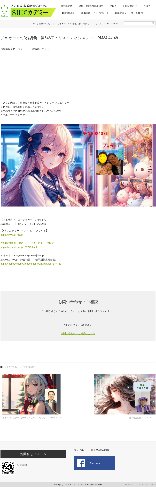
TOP (33, 24)
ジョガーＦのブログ (46, 24)
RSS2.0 (23, 465)
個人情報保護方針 (101, 450)
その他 (146, 6)
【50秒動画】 (68, 13)
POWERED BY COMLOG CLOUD (140, 484)
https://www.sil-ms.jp (11, 234)
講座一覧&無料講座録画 (91, 6)
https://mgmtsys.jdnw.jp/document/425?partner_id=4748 (30, 263)
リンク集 (79, 450)
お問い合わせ (130, 6)
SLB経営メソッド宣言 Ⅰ (95, 13)
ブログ (113, 6)
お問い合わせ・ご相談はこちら (78, 333)
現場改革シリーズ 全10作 (129, 13)
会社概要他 (66, 6)
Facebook (94, 463)
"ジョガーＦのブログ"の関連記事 (19, 367)
